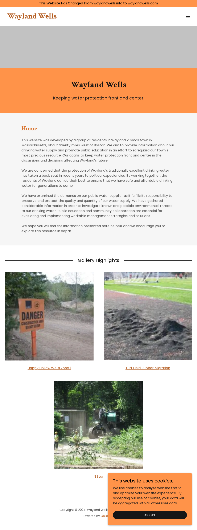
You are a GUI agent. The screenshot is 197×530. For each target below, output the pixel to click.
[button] (188, 16)
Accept (149, 517)
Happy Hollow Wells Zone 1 (49, 368)
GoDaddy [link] (107, 516)
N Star (99, 476)
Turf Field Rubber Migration (148, 368)
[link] (32, 17)
